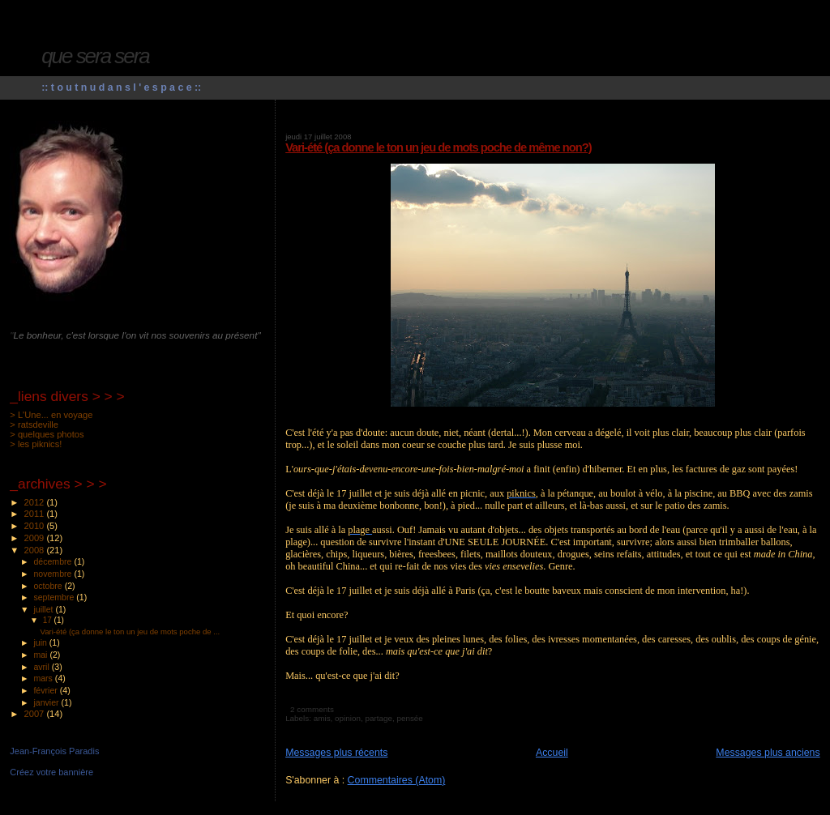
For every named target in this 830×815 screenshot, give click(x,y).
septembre (54, 597)
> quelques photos (46, 434)
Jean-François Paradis (54, 751)
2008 (35, 550)
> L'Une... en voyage (51, 415)
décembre (53, 561)
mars (43, 678)
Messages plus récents (336, 752)
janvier (47, 702)
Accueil (552, 752)
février (46, 690)
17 (48, 620)
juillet (44, 609)
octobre (48, 586)
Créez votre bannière (51, 772)
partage (378, 718)
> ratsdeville (34, 424)
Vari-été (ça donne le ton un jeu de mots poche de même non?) (438, 147)
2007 (35, 714)
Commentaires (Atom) (397, 780)
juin (41, 642)
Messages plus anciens (767, 752)
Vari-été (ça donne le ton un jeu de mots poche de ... (130, 631)
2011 (35, 513)
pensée (409, 718)
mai (41, 654)
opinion (348, 718)
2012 (35, 502)
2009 (35, 538)
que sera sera (95, 56)
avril (42, 667)
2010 (35, 526)
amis (322, 718)
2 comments (312, 709)
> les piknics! (36, 444)
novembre (53, 573)
